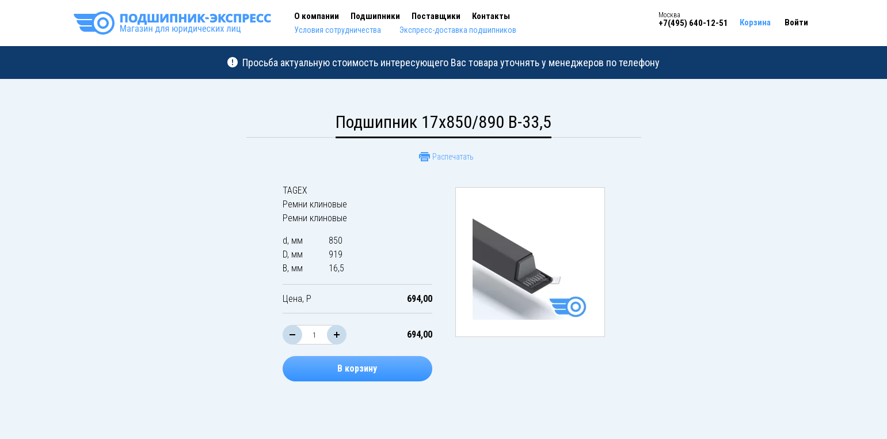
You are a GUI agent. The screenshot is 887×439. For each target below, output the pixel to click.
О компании (316, 16)
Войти (796, 22)
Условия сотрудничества (337, 30)
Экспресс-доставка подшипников (457, 30)
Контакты (491, 16)
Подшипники (375, 16)
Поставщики (436, 16)
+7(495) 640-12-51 (693, 23)
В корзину (357, 368)
